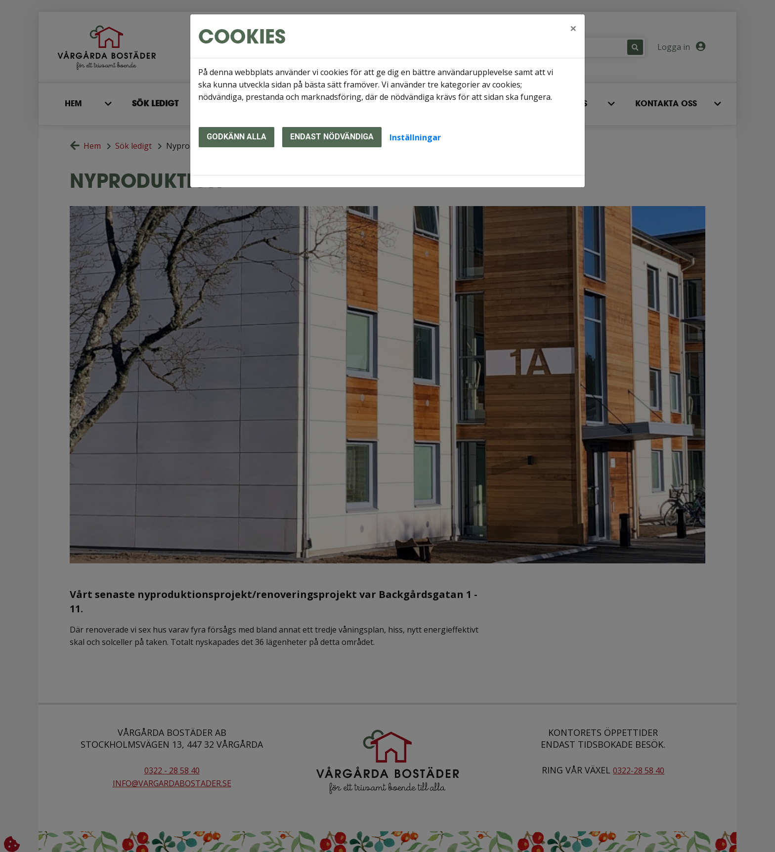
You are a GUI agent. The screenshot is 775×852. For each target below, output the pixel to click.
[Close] (573, 28)
